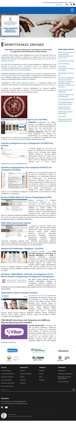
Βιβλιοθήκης (42, 228)
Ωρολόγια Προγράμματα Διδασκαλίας (43, 59)
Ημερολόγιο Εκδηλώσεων (65, 378)
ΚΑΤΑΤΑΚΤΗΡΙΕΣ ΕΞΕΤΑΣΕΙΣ (66, 61)
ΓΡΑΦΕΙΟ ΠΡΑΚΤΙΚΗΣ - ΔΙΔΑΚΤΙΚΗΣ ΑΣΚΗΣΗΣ (64, 108)
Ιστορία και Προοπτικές (7, 387)
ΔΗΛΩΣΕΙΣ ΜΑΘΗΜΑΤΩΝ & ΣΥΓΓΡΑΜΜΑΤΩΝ (66, 95)
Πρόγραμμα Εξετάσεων (9, 61)
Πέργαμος (42, 384)
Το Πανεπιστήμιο (6, 375)
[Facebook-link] (71, 4)
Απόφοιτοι (23, 387)
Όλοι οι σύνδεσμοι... (64, 386)
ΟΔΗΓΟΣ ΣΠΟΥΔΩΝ (63, 64)
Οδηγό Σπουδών (46, 57)
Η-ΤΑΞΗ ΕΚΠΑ (62, 116)
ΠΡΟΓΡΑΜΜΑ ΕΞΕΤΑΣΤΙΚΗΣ (66, 99)
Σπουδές (22, 375)
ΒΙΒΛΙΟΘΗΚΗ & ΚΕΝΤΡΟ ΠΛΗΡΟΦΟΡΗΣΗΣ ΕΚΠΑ (65, 120)
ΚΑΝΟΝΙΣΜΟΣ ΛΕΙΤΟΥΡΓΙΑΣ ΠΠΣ (66, 74)
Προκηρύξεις (62, 375)
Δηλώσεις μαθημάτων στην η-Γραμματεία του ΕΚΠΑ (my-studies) (28, 146)
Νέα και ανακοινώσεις (7, 390)
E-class (41, 378)
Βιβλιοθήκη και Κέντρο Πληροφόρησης (64, 382)
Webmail (41, 375)
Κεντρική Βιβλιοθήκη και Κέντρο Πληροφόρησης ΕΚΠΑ (27, 199)
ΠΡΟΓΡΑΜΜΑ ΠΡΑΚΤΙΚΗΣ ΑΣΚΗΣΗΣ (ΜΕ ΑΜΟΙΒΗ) (65, 103)
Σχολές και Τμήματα (25, 378)
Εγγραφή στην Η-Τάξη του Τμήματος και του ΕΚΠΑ (24, 121)
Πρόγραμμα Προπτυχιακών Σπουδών (12, 59)
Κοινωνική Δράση (6, 384)
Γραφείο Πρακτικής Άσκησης (40, 68)
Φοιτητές (22, 384)
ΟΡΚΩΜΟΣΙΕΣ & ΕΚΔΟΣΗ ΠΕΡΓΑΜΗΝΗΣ (65, 113)
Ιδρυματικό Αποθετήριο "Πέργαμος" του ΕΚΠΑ (22, 250)
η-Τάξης (40, 132)
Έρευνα (22, 381)
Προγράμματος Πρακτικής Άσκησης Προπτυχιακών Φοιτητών (20, 66)
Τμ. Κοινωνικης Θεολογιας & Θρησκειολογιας (55, 2)
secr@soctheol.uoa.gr (21, 408)
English (71, 2)
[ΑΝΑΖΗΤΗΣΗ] (62, 4)
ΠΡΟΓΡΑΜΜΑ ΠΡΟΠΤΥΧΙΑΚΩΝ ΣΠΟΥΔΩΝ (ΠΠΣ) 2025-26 (66, 68)
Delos (40, 381)
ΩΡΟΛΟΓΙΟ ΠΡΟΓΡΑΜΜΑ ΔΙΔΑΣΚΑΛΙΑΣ (65, 91)
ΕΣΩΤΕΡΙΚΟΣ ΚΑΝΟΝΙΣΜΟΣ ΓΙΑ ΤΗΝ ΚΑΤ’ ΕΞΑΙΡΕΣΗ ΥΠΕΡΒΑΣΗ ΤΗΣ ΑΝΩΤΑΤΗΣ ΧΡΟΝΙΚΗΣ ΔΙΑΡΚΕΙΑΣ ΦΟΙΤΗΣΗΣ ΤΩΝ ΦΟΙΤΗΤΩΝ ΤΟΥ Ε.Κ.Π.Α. (66, 82)
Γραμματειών (49, 150)
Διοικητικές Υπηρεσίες (7, 378)
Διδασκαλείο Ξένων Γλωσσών (39, 300)
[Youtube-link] (74, 4)
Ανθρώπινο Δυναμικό (7, 381)
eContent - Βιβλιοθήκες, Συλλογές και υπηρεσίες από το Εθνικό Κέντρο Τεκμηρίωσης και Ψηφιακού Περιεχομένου (27, 278)
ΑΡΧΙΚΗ (2, 39)
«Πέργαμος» (34, 253)
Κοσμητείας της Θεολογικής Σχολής (42, 339)
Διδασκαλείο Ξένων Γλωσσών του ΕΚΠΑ (19, 297)
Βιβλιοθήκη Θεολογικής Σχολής (16, 225)
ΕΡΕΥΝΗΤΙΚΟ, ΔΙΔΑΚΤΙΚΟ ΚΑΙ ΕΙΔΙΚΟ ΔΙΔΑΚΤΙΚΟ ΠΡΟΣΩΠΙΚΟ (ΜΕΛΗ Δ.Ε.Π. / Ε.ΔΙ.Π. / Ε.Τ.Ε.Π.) (66, 55)
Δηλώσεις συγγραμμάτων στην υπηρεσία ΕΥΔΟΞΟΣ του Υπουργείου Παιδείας (27, 170)
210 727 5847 (7, 408)
